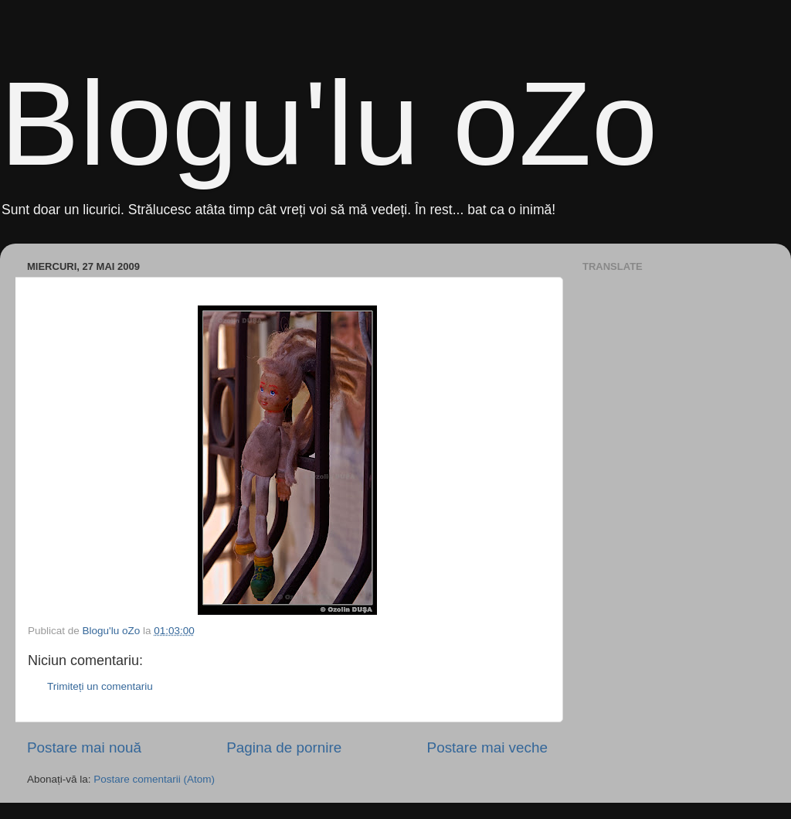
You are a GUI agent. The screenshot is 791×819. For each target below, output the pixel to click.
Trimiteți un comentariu (100, 686)
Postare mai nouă (84, 747)
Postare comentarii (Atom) (154, 779)
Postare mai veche (487, 747)
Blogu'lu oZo (328, 123)
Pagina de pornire (283, 747)
